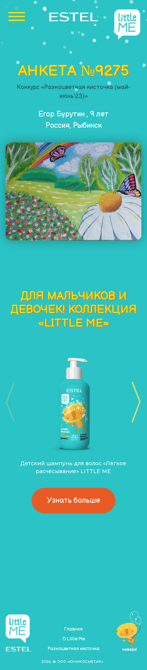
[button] (133, 402)
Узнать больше (73, 500)
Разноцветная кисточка (73, 649)
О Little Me (73, 639)
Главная (73, 629)
